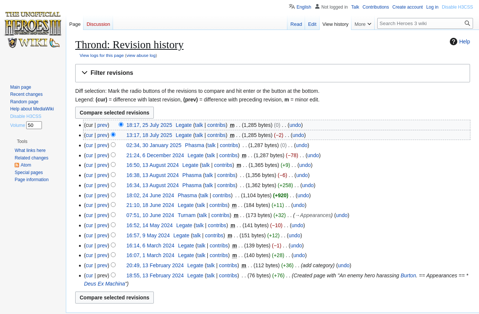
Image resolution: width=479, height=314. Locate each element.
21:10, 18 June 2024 (150, 205)
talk (199, 125)
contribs (216, 125)
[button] (273, 73)
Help (459, 41)
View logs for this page (102, 55)
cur (89, 135)
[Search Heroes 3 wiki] (425, 23)
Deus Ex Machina (104, 284)
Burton (408, 275)
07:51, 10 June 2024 (150, 215)
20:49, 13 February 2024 (155, 265)
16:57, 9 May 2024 (148, 235)
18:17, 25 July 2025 (149, 125)
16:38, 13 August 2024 (152, 175)
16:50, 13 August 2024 (152, 165)
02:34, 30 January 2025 (153, 145)
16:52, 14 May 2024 (149, 225)
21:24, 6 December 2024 (155, 155)
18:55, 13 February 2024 (155, 275)
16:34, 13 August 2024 (152, 185)
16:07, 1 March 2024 (150, 255)
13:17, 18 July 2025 (149, 135)
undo (295, 125)
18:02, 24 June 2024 (150, 195)
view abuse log (141, 55)
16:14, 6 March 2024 (150, 246)
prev (102, 125)
